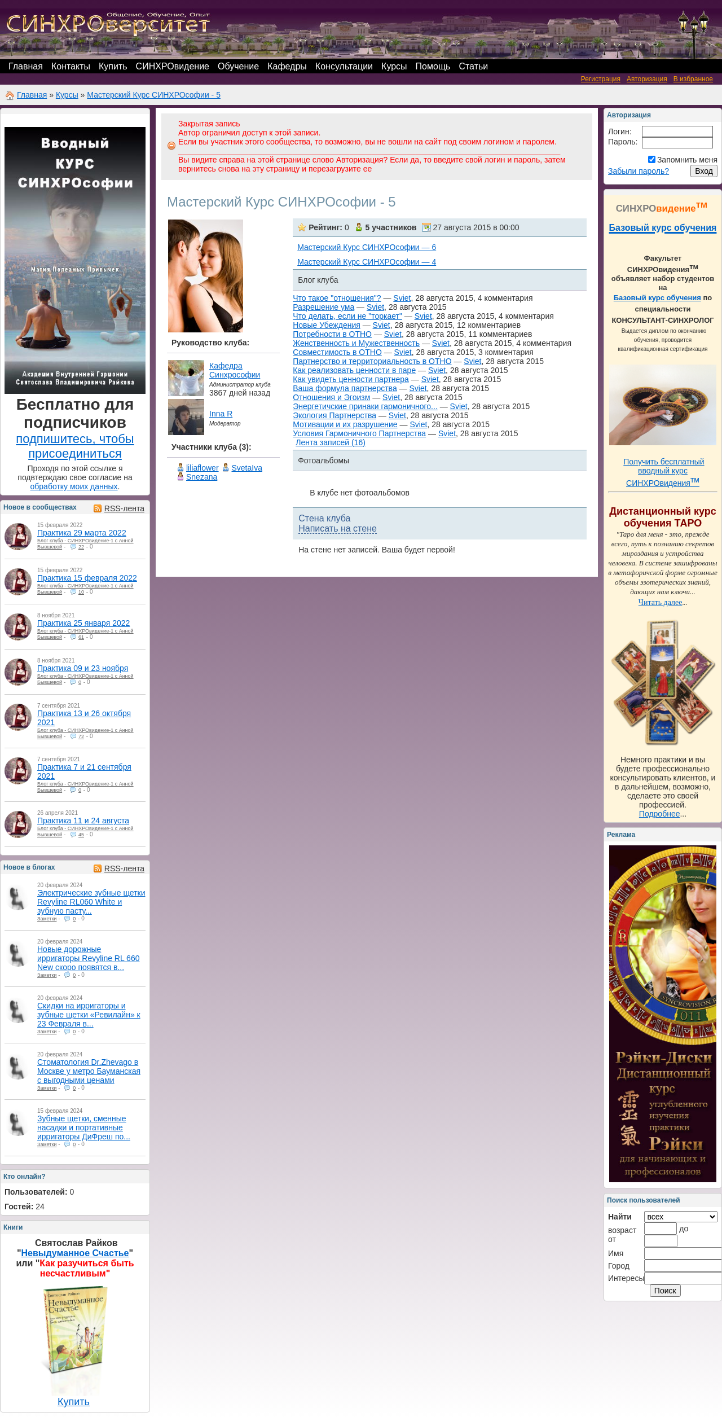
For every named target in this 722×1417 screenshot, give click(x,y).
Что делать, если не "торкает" (347, 316)
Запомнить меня (687, 159)
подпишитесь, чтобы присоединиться (75, 446)
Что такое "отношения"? (337, 297)
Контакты (70, 66)
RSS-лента (124, 508)
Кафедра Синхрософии (234, 370)
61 (81, 637)
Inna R (220, 413)
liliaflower (202, 467)
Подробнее (659, 813)
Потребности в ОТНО (332, 334)
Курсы (394, 66)
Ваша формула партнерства (345, 388)
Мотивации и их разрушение (345, 424)
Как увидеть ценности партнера (351, 379)
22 (81, 547)
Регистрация (600, 79)
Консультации (344, 66)
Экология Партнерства (334, 415)
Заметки (46, 919)
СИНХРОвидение (172, 66)
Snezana (201, 476)
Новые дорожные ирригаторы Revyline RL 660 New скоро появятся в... (88, 958)
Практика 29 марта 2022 (81, 532)
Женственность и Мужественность (356, 343)
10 (81, 592)
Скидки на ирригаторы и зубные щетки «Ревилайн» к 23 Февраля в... (88, 1014)
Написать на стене (337, 528)
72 (81, 736)
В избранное (693, 79)
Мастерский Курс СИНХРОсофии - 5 (154, 94)
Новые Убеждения (326, 325)
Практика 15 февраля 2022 (87, 577)
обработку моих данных (74, 486)
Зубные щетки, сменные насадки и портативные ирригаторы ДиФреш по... (83, 1127)
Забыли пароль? (638, 171)
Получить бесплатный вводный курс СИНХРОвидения (663, 472)
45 (81, 834)
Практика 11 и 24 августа (83, 820)
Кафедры (287, 66)
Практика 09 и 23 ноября (82, 668)
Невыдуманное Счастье (75, 1253)
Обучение (238, 66)
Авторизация (647, 79)
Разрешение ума (323, 307)
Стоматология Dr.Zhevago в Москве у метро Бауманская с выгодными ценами (88, 1071)
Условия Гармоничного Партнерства (359, 433)
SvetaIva (246, 467)
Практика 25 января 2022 (83, 623)
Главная (25, 66)
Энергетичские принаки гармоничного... (365, 406)
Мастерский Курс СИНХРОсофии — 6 (366, 247)
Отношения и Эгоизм (331, 397)
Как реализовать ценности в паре (354, 370)
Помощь (433, 66)
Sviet (402, 297)
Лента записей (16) (331, 442)
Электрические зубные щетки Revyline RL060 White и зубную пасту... (91, 901)
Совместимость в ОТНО (337, 352)
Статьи (473, 66)
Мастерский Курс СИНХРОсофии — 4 (366, 261)
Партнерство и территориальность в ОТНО (372, 361)
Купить (113, 66)
